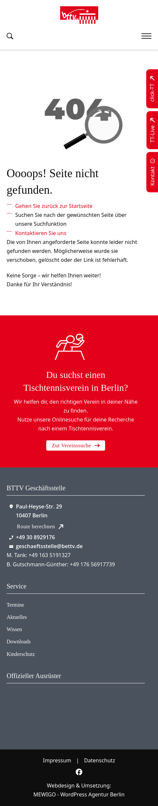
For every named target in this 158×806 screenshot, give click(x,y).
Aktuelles (17, 617)
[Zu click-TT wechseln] (152, 89)
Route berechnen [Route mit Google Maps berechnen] (40, 526)
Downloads (19, 641)
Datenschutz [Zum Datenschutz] (99, 760)
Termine (15, 605)
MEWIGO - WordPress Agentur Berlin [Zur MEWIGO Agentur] (79, 794)
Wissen (14, 629)
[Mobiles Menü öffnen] (146, 36)
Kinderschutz (21, 654)
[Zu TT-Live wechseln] (152, 130)
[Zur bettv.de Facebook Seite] (79, 773)
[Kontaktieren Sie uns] (41, 233)
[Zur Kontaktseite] (152, 172)
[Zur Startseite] (79, 15)
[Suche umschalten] (10, 36)
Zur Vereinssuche (75, 445)
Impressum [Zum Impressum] (57, 760)
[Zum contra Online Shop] (41, 708)
